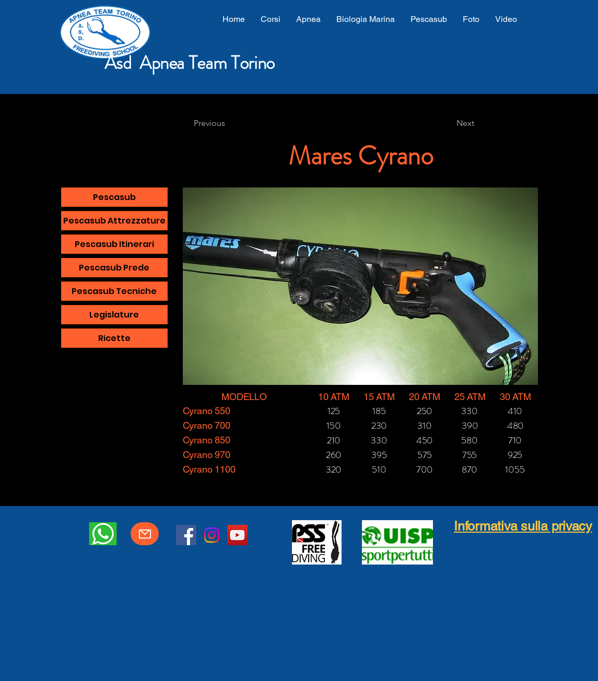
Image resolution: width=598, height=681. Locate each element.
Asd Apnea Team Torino (189, 63)
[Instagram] (212, 535)
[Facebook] (186, 535)
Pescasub (114, 197)
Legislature (114, 315)
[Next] (448, 123)
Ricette (114, 338)
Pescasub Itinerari (114, 244)
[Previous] (228, 123)
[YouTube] (237, 535)
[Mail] (145, 533)
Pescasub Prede (114, 268)
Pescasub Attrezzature (114, 221)
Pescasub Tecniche (114, 291)
